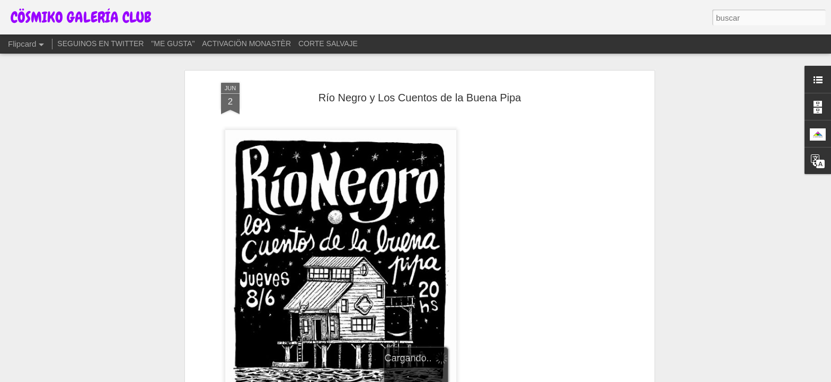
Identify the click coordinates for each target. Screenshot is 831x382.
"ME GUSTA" (173, 43)
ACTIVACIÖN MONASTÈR (246, 43)
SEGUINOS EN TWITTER (100, 43)
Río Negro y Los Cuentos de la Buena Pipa (420, 97)
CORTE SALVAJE (328, 43)
